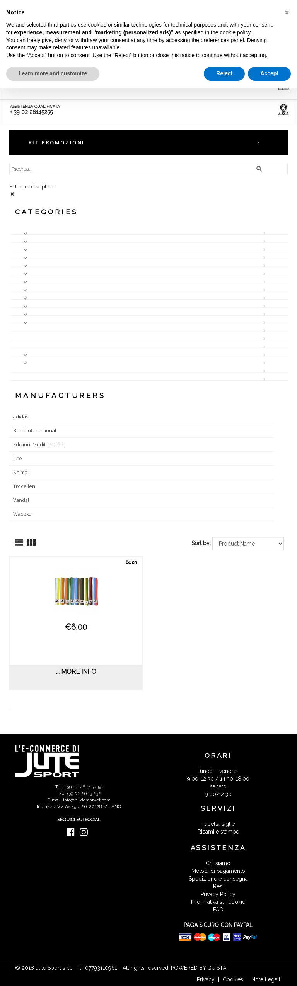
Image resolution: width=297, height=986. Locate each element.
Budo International (34, 430)
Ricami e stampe (218, 831)
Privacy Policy (218, 894)
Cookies (233, 979)
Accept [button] (269, 73)
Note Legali (265, 979)
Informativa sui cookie (218, 902)
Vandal (21, 499)
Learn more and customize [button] (53, 73)
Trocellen (24, 486)
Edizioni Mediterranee (39, 444)
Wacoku (22, 513)
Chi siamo (218, 863)
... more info (76, 671)
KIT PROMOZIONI (57, 142)
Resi (218, 886)
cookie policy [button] (235, 32)
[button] (287, 12)
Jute (17, 458)
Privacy (206, 979)
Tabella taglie (218, 824)
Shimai (21, 472)
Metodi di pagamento (218, 871)
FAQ (218, 909)
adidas (20, 416)
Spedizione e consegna (218, 879)
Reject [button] (224, 73)
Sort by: (201, 543)
